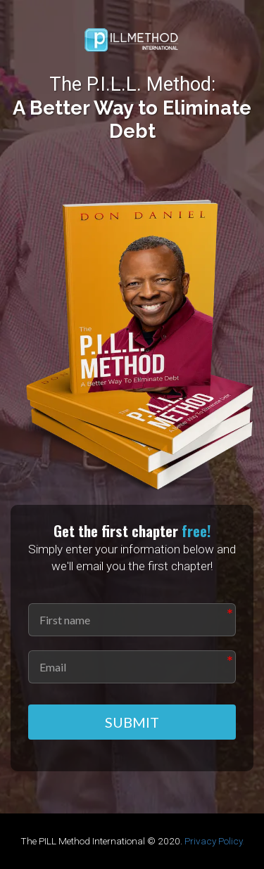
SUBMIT (132, 722)
